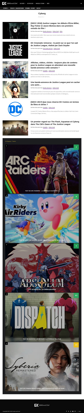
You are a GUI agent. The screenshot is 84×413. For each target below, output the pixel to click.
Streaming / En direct (30, 8)
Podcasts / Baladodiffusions (17, 8)
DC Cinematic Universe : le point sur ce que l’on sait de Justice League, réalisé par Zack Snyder (54, 44)
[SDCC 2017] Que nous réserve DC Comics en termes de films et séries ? (55, 103)
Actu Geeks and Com (48, 48)
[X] (68, 411)
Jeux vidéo (22, 3)
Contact (38, 8)
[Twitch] (75, 411)
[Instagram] (71, 411)
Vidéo (48, 3)
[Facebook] (66, 411)
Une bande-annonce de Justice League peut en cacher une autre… (55, 83)
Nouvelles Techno (40, 3)
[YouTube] (73, 411)
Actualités (45, 70)
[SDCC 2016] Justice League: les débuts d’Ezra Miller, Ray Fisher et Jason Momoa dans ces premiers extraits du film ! (55, 25)
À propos (5, 8)
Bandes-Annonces (47, 31)
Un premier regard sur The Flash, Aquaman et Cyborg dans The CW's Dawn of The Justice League (55, 123)
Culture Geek (30, 3)
